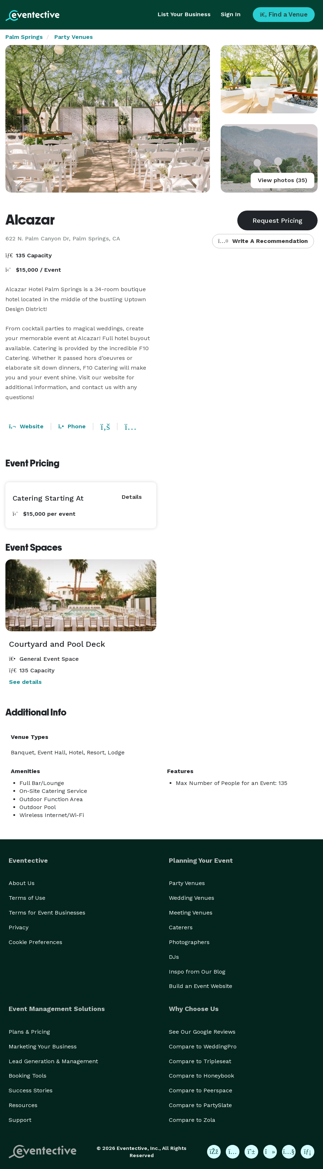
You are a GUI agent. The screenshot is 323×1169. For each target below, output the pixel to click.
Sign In (231, 14)
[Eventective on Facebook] (214, 1152)
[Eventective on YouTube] (289, 1152)
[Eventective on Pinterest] (251, 1152)
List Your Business (184, 14)
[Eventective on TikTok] (270, 1152)
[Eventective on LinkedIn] (307, 1152)
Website (26, 426)
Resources (23, 1105)
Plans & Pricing (29, 1031)
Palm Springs (24, 36)
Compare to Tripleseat (200, 1061)
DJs (174, 956)
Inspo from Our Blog (197, 971)
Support (20, 1119)
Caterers (181, 927)
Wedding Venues (191, 897)
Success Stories (31, 1090)
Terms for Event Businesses (47, 912)
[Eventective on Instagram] (232, 1152)
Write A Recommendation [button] (263, 241)
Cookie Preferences (35, 942)
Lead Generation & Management (53, 1061)
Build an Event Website (200, 986)
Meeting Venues (190, 912)
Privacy (18, 927)
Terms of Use (27, 897)
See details (25, 681)
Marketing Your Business (43, 1046)
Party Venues (73, 36)
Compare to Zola (192, 1119)
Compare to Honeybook (201, 1075)
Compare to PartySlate (200, 1105)
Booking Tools (27, 1075)
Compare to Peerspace (200, 1090)
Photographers (189, 942)
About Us (22, 883)
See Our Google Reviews (202, 1031)
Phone (72, 426)
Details (132, 496)
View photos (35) (282, 180)
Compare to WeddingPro (203, 1046)
